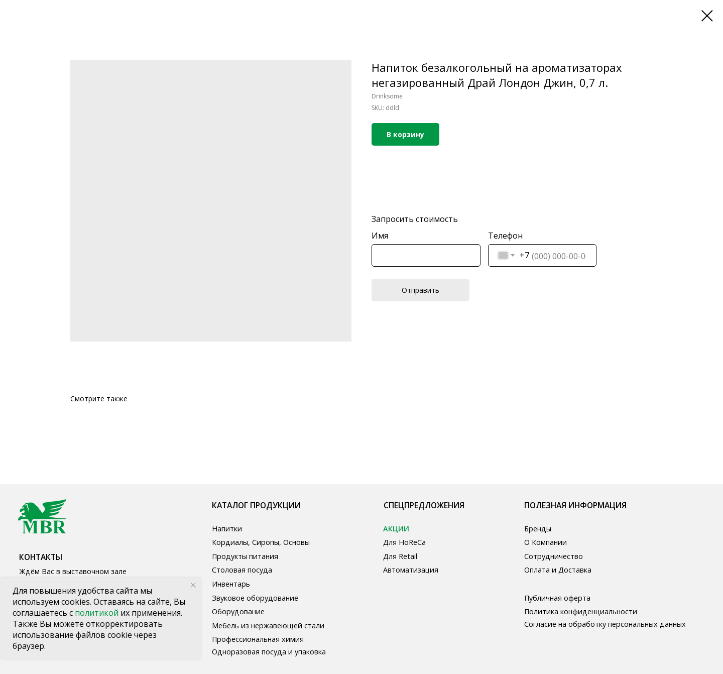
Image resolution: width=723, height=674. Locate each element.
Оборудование (238, 611)
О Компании (545, 542)
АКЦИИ (396, 528)
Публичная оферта (557, 598)
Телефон (505, 235)
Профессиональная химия (258, 639)
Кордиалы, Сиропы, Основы (261, 542)
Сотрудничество (553, 556)
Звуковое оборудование (255, 598)
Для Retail (400, 556)
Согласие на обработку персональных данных (605, 624)
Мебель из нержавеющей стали (268, 625)
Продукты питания (245, 556)
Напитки (227, 528)
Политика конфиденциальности (580, 611)
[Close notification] (193, 585)
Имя (380, 235)
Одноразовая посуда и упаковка (269, 651)
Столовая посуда (242, 570)
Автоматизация (410, 570)
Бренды (537, 528)
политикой (97, 612)
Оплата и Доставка (557, 570)
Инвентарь (231, 584)
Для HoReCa (404, 542)
